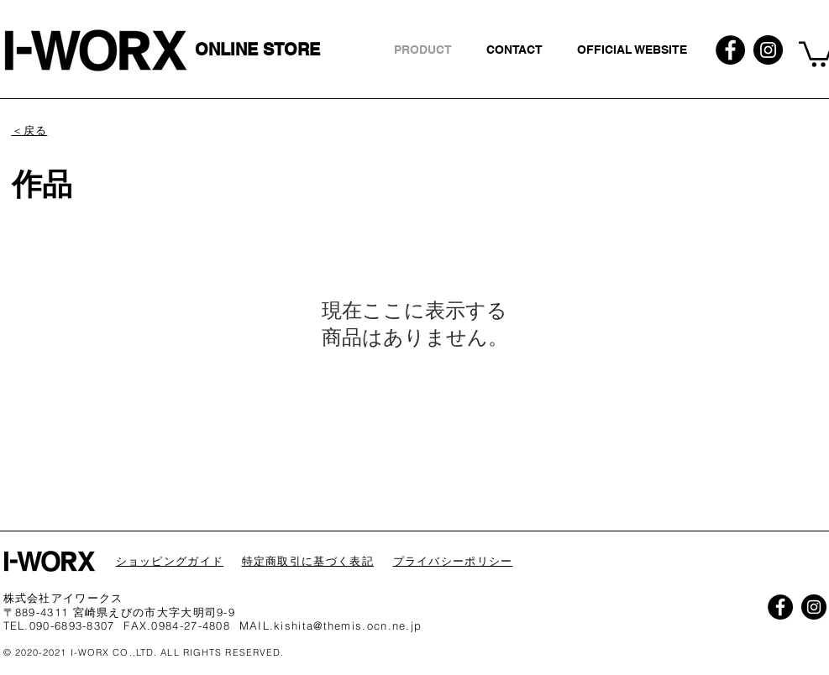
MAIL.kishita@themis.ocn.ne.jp (330, 625)
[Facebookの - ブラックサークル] (730, 50)
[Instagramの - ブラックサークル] (768, 50)
